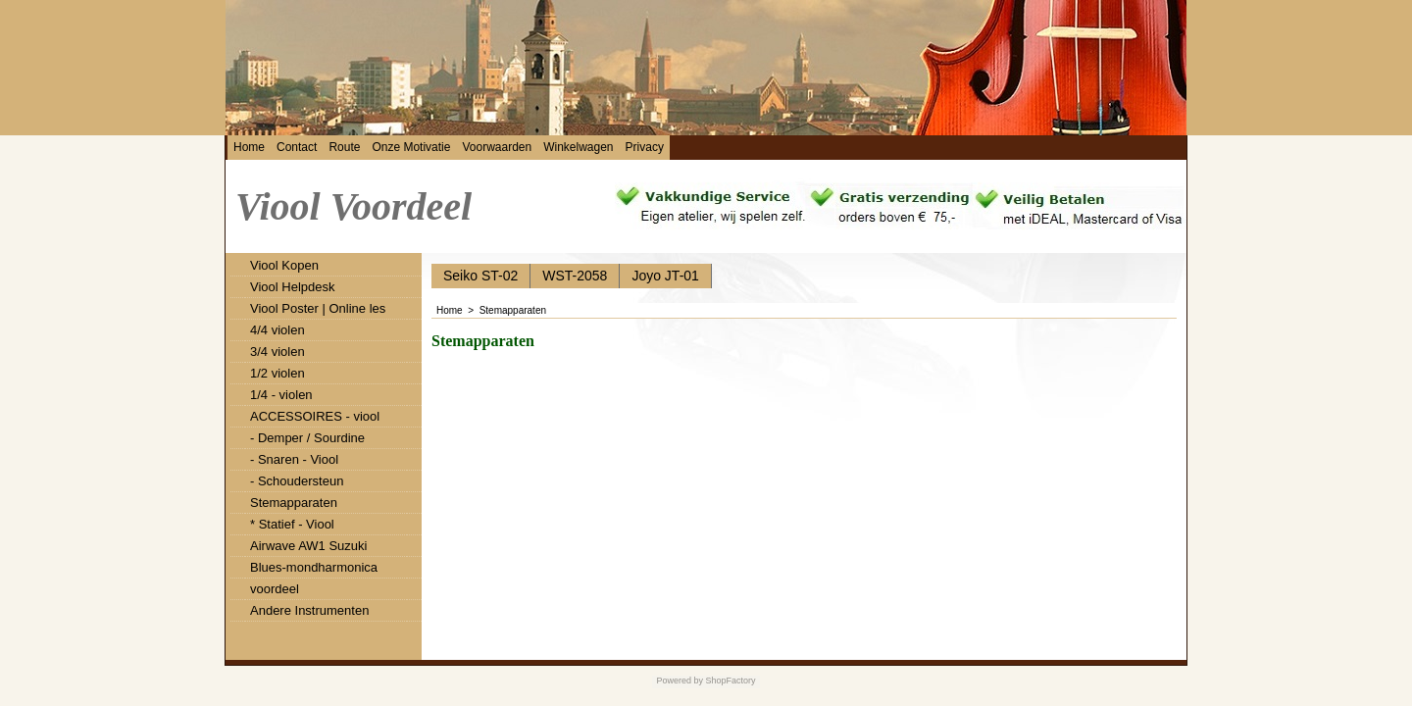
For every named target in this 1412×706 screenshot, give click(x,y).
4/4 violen (277, 330)
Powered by (679, 680)
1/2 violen (277, 373)
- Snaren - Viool (294, 459)
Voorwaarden (496, 147)
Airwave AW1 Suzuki (308, 545)
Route (344, 147)
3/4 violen (277, 351)
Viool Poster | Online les (317, 308)
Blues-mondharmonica (314, 567)
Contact (297, 147)
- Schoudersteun (296, 481)
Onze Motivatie (411, 147)
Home (249, 147)
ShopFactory (729, 680)
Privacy (645, 147)
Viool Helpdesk (292, 286)
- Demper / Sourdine (307, 437)
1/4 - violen (281, 394)
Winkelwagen (578, 147)
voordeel (274, 588)
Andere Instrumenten (309, 610)
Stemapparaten (293, 502)
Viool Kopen (284, 265)
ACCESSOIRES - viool (314, 416)
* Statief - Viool (292, 524)
